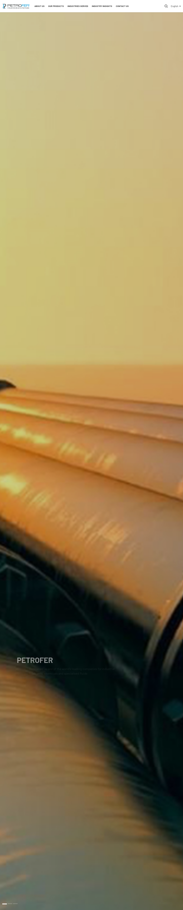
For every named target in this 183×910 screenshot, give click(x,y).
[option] (91, 461)
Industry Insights (102, 6)
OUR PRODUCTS (56, 6)
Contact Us (122, 6)
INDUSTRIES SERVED (77, 6)
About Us (39, 6)
